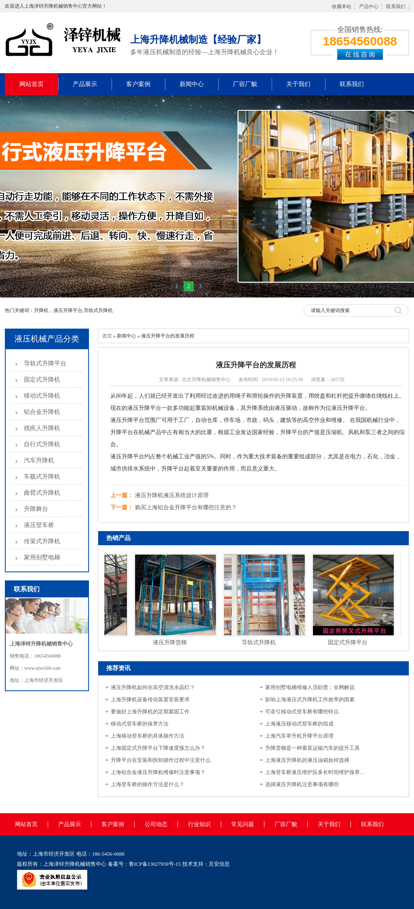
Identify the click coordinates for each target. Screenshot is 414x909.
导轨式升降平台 (45, 363)
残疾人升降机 (42, 428)
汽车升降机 (39, 460)
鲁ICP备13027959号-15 (155, 864)
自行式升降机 (42, 444)
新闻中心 (192, 84)
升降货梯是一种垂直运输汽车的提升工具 (312, 748)
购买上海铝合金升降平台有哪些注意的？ (186, 507)
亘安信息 (219, 864)
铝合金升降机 (42, 412)
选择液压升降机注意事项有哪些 (302, 784)
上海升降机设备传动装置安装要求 (150, 699)
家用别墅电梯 (42, 557)
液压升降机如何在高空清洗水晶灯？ (153, 687)
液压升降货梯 (171, 642)
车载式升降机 (42, 476)
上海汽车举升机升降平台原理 (299, 736)
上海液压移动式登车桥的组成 (299, 724)
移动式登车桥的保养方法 (140, 724)
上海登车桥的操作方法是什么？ (147, 784)
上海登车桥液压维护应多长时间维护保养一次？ (315, 772)
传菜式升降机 (42, 541)
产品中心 (368, 6)
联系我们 (396, 6)
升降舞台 (36, 509)
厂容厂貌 (245, 84)
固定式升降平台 (349, 642)
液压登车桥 (39, 525)
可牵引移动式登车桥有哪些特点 (302, 712)
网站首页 (31, 84)
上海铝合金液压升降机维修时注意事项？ (158, 772)
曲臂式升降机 (42, 492)
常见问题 (242, 824)
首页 (107, 336)
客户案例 (138, 84)
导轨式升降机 (260, 642)
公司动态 (156, 824)
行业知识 (199, 824)
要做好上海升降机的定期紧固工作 (150, 712)
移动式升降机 (42, 395)
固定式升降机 (42, 379)
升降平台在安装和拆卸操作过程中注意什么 (161, 760)
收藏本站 (341, 6)
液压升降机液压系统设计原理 (172, 495)
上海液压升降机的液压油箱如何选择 (307, 760)
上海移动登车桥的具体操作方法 (147, 736)
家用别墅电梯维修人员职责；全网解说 (310, 687)
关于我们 (298, 84)
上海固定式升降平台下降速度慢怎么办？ (158, 748)
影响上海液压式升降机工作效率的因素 (310, 699)
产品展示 (85, 84)
